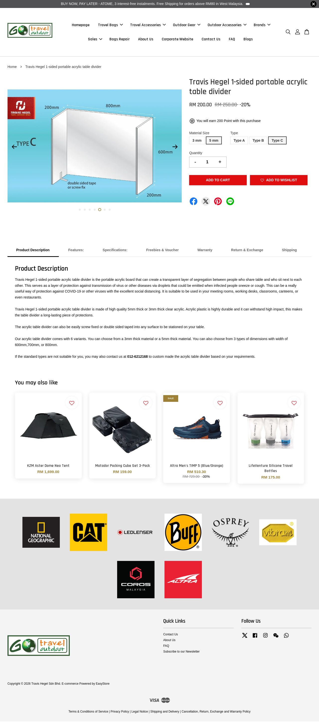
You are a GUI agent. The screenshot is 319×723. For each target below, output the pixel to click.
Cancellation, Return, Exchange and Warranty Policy (216, 713)
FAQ (232, 40)
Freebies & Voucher (162, 251)
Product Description (33, 251)
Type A (239, 142)
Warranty (204, 251)
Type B (258, 142)
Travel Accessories (148, 25)
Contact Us (211, 40)
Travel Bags (110, 25)
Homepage (80, 25)
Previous (14, 148)
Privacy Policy (120, 713)
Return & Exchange (247, 251)
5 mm (214, 142)
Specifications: (115, 251)
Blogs (248, 40)
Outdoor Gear (186, 25)
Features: (76, 251)
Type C (277, 142)
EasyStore (102, 685)
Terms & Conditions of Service (88, 713)
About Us (145, 40)
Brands (262, 25)
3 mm (197, 142)
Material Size (199, 134)
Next (175, 148)
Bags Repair (119, 40)
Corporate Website (177, 40)
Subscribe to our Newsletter (181, 653)
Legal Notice (139, 713)
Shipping (289, 251)
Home (12, 68)
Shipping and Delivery (164, 713)
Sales (95, 40)
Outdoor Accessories (227, 25)
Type (234, 134)
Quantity (195, 154)
